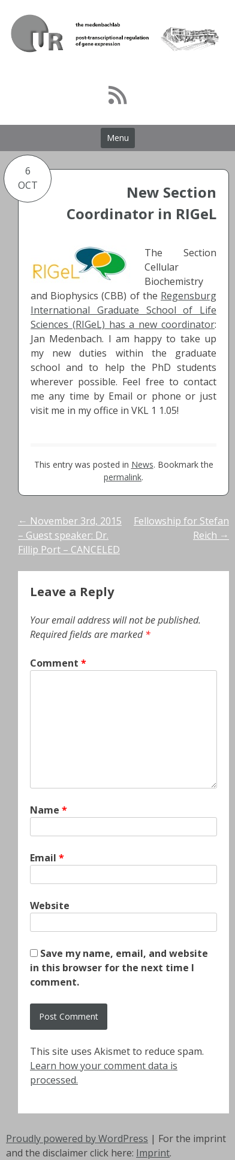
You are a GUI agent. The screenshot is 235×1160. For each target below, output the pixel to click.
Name (48, 810)
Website (50, 905)
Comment (58, 663)
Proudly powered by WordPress (77, 1138)
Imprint (153, 1152)
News (142, 464)
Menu (118, 137)
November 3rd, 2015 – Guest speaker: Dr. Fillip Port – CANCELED (70, 535)
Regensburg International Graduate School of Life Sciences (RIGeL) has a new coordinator (123, 310)
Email (47, 857)
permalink (122, 477)
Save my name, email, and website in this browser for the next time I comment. (119, 968)
